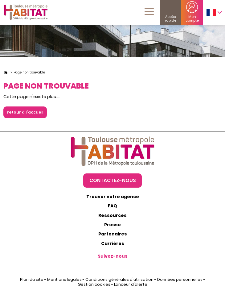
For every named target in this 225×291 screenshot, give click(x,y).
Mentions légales (64, 279)
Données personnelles (179, 279)
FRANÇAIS (211, 12)
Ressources (112, 215)
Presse (112, 225)
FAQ (112, 206)
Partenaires (112, 234)
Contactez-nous (112, 180)
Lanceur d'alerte (130, 284)
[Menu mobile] (149, 11)
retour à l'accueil (25, 112)
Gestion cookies (94, 284)
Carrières (112, 243)
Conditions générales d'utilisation (119, 279)
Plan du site (31, 279)
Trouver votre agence (112, 196)
